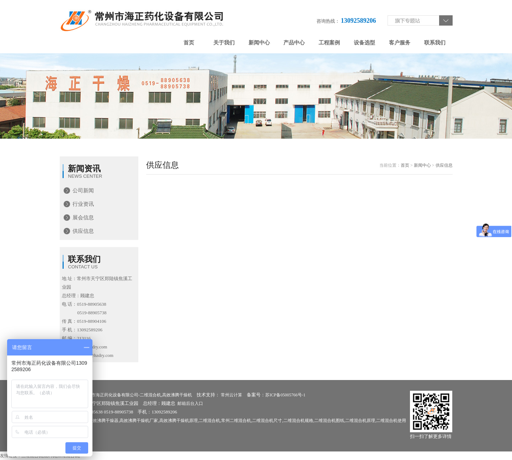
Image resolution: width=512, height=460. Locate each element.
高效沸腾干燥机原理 (178, 420)
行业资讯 (83, 204)
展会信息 (83, 217)
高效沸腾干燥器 (103, 420)
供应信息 (83, 231)
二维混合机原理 (360, 420)
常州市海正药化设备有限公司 (110, 394)
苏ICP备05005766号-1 (285, 394)
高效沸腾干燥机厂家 (138, 420)
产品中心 (294, 43)
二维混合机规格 (298, 420)
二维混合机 (150, 394)
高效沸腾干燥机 (177, 394)
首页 (188, 43)
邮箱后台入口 (190, 403)
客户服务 (399, 43)
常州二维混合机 (236, 420)
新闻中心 (259, 43)
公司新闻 (83, 190)
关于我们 (224, 43)
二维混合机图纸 (329, 420)
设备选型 (364, 43)
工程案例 (329, 43)
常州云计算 (231, 394)
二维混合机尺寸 (267, 420)
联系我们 (435, 43)
